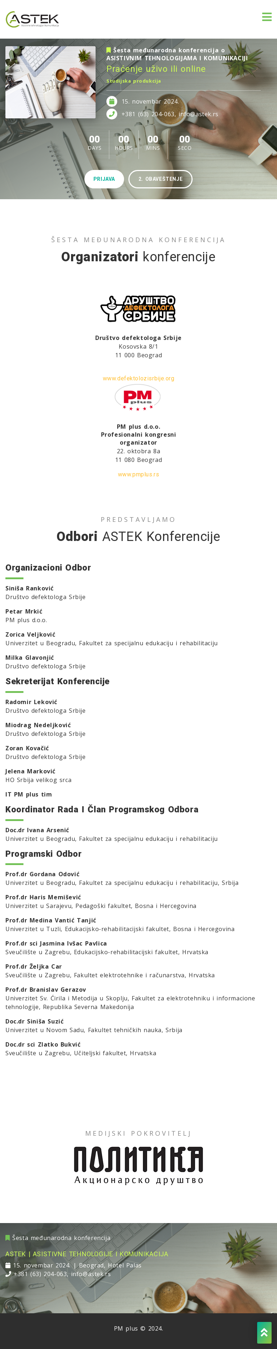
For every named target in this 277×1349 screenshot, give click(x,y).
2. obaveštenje (160, 179)
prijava (104, 179)
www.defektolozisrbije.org (139, 378)
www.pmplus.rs (138, 474)
